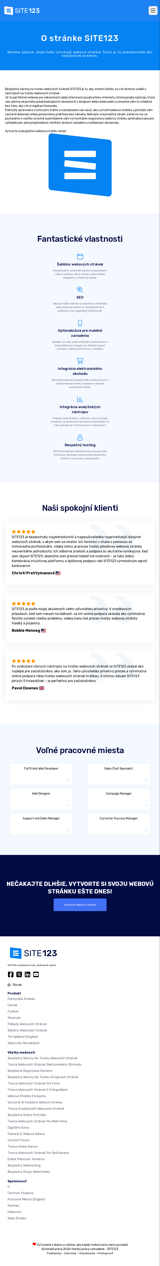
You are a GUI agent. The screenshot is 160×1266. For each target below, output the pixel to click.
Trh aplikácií (23, 1037)
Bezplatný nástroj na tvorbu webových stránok (42, 1058)
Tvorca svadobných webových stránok (36, 1109)
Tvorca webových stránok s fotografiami (37, 1090)
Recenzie (14, 1018)
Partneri (13, 1206)
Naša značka (17, 1218)
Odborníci (14, 1212)
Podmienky (54, 1253)
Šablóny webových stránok (27, 1030)
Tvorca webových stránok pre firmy (34, 1083)
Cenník (12, 1005)
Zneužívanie (87, 1253)
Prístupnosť (105, 1253)
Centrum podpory (20, 1193)
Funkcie (13, 1011)
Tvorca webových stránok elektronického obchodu (44, 1064)
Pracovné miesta (26, 1199)
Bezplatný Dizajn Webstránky (29, 1172)
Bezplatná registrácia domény (30, 1071)
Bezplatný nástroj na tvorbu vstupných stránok (43, 1077)
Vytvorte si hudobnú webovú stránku (35, 1102)
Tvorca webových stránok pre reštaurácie (38, 1153)
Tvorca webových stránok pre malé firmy (37, 1121)
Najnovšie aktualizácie (24, 1043)
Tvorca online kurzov (23, 1146)
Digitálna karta (18, 1127)
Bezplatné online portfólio (27, 1115)
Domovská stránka (21, 999)
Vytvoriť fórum (18, 1140)
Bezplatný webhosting (24, 1165)
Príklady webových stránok (27, 1024)
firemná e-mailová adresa (26, 1134)
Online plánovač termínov (26, 1159)
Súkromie (70, 1253)
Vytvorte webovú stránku (80, 904)
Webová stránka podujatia (27, 1096)
